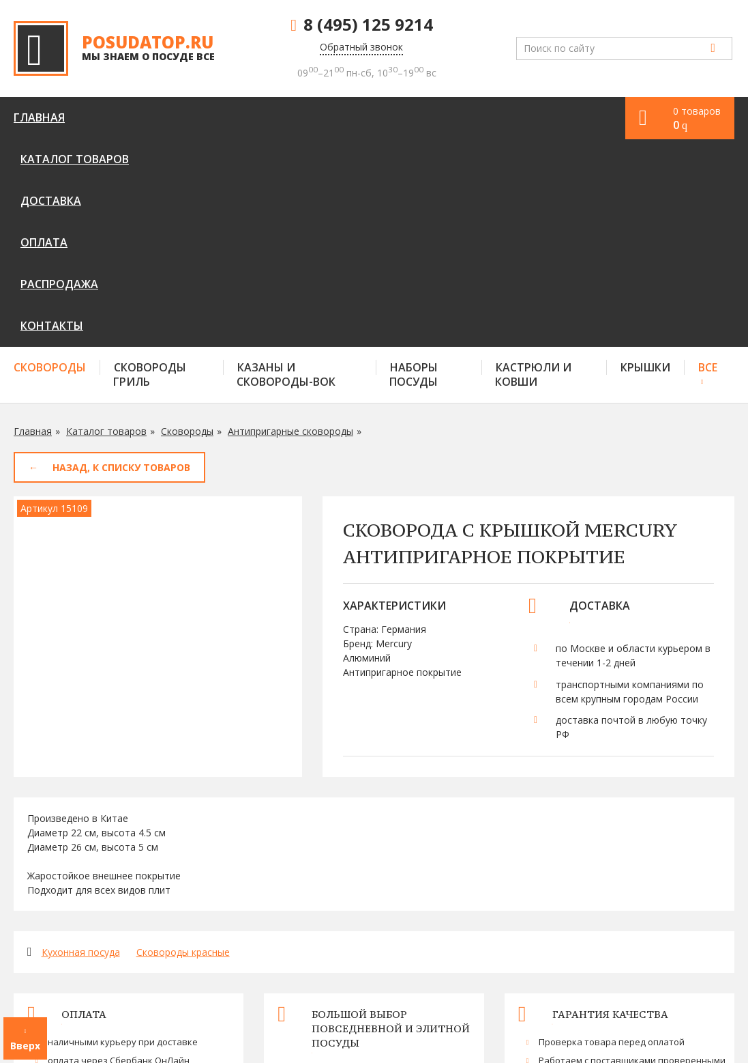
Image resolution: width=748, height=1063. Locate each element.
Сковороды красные (183, 744)
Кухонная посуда (81, 744)
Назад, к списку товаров (121, 259)
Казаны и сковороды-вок (286, 167)
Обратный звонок (361, 46)
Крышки (645, 159)
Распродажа (374, 117)
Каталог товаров (132, 117)
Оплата (298, 117)
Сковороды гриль (149, 167)
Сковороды (50, 159)
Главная (39, 117)
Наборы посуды (413, 167)
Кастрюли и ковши (533, 167)
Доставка (230, 117)
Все (707, 159)
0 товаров (697, 118)
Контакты (458, 117)
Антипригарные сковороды (290, 223)
